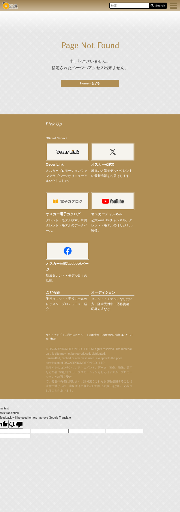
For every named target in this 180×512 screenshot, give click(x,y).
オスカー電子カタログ (63, 214)
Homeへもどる (90, 83)
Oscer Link (55, 165)
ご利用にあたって (75, 334)
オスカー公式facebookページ (67, 266)
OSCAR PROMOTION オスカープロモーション (10, 5)
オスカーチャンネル (106, 214)
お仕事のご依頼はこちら (116, 334)
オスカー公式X (102, 165)
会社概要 (51, 338)
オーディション (103, 292)
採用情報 (94, 334)
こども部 (53, 292)
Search (158, 6)
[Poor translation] (15, 424)
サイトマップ (53, 334)
